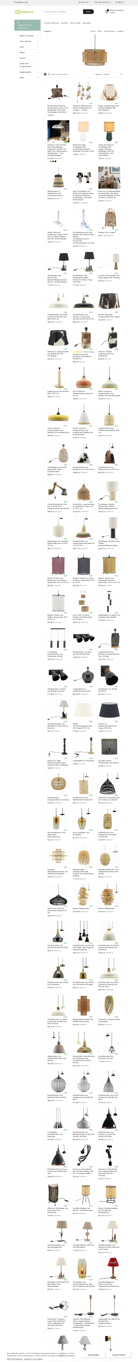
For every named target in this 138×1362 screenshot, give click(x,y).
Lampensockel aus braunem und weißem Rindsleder (82, 356)
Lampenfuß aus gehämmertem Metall (82, 690)
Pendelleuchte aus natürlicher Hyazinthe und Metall (107, 834)
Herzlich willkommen (52, 23)
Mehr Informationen (15, 1359)
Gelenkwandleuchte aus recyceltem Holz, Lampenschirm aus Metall (58, 506)
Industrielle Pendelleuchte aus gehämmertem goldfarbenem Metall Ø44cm (83, 1059)
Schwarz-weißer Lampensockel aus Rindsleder (106, 354)
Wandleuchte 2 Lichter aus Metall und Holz (56, 690)
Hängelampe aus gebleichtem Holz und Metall (56, 1058)
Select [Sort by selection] (113, 74)
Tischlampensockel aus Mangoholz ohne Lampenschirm (57, 469)
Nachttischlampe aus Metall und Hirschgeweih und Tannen (108, 1247)
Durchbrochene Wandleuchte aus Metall (108, 762)
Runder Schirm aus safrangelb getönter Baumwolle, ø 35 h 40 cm (109, 580)
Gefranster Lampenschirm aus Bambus (109, 1020)
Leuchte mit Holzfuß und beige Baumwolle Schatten (109, 276)
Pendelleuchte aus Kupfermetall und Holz (56, 1096)
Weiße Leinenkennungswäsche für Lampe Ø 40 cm (82, 726)
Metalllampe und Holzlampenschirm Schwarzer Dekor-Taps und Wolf (82, 278)
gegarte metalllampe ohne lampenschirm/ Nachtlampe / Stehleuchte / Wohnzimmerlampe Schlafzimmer (83, 1323)
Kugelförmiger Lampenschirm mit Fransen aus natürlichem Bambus (83, 872)
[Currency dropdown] (111, 2)
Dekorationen (29, 41)
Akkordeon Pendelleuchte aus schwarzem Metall (109, 799)
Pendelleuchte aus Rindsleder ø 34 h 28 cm (83, 468)
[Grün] (51, 161)
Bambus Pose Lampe (106, 232)
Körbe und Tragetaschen (25, 65)
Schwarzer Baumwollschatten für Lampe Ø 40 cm (107, 726)
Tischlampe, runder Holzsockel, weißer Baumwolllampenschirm (108, 506)
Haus (29, 46)
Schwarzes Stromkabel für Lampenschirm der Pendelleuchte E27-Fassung (108, 1172)
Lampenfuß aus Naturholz (83, 761)
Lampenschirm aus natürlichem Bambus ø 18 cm (108, 430)
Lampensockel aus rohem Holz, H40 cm (58, 392)
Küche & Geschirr (29, 35)
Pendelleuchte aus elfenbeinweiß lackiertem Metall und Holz (83, 1134)
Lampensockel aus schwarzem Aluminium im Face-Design (108, 654)
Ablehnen (93, 1355)
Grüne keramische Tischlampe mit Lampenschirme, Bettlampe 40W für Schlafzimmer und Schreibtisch (106, 150)
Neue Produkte (75, 23)
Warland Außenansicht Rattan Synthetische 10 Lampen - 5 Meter (82, 108)
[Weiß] (48, 161)
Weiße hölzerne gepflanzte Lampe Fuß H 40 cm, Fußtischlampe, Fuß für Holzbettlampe (57, 235)
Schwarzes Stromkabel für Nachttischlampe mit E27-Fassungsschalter (83, 1171)
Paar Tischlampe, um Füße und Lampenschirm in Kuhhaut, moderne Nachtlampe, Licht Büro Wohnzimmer (83, 195)
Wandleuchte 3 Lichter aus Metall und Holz (82, 653)
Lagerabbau (87, 23)
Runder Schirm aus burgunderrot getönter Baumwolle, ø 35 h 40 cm (58, 580)
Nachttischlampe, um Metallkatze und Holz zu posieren (57, 726)
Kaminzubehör (29, 72)
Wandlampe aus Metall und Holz (107, 690)
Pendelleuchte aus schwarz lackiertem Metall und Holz (106, 1134)
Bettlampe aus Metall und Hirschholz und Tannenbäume (58, 1284)
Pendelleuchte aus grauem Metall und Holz (57, 946)
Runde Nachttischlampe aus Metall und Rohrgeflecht (108, 1210)
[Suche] (68, 11)
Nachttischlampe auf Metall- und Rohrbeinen (83, 1209)
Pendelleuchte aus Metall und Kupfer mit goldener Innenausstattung (83, 947)
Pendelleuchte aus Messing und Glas (105, 1057)
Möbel (29, 52)
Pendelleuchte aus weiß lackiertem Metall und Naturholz (108, 947)
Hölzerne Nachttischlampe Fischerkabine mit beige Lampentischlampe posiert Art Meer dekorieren (109, 194)
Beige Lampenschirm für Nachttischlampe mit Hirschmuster (108, 108)
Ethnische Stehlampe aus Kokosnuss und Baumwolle (57, 1210)
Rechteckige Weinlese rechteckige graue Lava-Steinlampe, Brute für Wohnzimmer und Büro (58, 109)
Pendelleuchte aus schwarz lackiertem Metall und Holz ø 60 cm (83, 317)
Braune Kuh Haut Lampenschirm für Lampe (109, 316)
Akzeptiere (118, 1355)
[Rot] (53, 161)
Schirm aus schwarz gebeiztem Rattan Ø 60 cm (57, 910)
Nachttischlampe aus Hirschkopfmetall (56, 1246)
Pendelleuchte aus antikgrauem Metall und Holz (83, 1097)
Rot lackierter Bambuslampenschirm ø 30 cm (83, 393)
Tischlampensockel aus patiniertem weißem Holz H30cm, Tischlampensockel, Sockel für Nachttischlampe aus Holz (83, 237)
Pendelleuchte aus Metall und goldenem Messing (83, 983)
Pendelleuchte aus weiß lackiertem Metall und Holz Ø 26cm (57, 1021)
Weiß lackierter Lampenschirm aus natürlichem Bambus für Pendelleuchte (83, 431)
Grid (45, 74)
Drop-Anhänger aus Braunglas (81, 833)
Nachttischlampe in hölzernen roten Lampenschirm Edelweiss (108, 1284)
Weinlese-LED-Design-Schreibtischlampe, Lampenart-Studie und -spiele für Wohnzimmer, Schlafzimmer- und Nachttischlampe (57, 150)
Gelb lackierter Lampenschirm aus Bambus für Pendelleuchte (58, 430)
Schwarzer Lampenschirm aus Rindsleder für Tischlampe (58, 354)
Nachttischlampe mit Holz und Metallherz (83, 1246)
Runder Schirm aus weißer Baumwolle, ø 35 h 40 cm (57, 617)
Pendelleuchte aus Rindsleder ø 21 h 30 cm (108, 468)
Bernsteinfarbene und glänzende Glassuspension (56, 834)
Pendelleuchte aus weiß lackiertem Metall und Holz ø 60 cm (57, 317)
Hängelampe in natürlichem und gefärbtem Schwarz (55, 193)
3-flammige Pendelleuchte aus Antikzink (55, 1134)
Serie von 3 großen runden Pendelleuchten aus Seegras (82, 617)
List (49, 74)
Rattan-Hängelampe (81, 908)
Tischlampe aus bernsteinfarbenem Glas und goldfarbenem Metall (83, 1284)
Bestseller (64, 23)
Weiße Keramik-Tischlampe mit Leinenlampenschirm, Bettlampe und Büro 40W (83, 148)
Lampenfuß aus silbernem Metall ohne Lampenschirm (109, 1321)
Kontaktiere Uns (21, 2)
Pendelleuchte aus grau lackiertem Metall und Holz (108, 1097)
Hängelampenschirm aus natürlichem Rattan (83, 1020)
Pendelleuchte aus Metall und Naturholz (57, 983)
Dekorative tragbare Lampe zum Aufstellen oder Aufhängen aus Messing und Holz (56, 1322)
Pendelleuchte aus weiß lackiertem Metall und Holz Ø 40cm (108, 984)
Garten (29, 58)
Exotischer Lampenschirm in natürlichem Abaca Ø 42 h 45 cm (83, 506)
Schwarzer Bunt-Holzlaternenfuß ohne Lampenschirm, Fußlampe (58, 763)
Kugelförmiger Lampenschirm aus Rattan (58, 799)
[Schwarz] (55, 161)
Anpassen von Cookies (33, 1359)
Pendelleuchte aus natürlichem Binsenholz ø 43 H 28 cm (83, 543)
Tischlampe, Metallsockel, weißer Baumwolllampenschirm (109, 543)
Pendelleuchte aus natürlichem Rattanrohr (83, 799)
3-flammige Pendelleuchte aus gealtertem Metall (55, 654)
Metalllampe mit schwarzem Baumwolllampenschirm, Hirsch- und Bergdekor (57, 278)
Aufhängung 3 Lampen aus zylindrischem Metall (109, 616)
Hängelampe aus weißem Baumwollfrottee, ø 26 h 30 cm (57, 543)
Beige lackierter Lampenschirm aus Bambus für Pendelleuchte (109, 393)
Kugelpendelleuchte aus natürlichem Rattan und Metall (108, 871)
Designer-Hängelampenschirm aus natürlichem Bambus (57, 871)
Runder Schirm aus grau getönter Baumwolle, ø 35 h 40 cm (83, 580)
